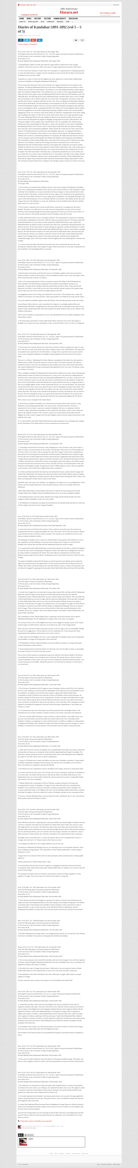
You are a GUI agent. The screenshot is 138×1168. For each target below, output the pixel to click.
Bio (21, 1135)
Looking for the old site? (29, 15)
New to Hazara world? (108, 13)
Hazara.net (69, 12)
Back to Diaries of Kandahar (27, 44)
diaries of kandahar (35, 1121)
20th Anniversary (69, 8)
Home (21, 18)
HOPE (67, 21)
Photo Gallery (33, 21)
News (29, 18)
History (37, 18)
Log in (98, 1164)
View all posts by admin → (30, 1128)
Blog (42, 21)
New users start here (105, 15)
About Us (22, 21)
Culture (47, 18)
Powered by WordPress (106, 1164)
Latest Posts (30, 1135)
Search (116, 5)
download (50, 21)
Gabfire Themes (116, 1164)
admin (21, 35)
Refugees (60, 21)
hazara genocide (47, 1121)
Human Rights (60, 18)
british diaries (24, 1121)
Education (73, 18)
